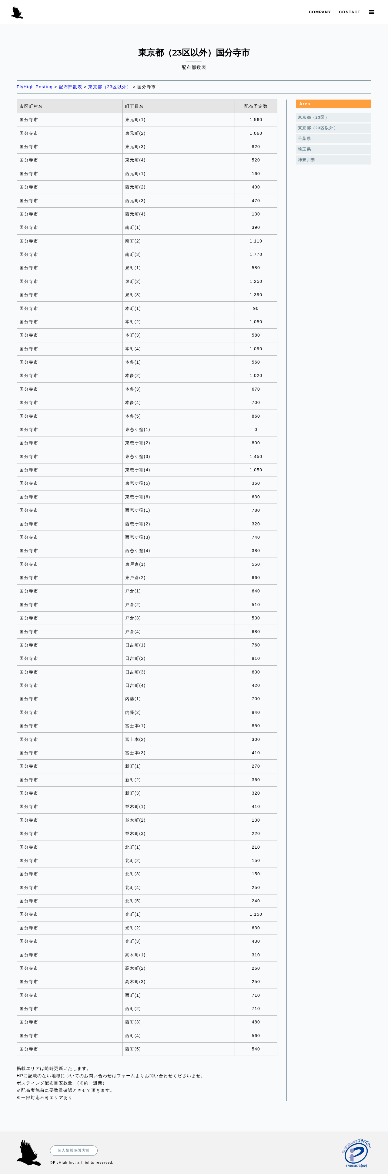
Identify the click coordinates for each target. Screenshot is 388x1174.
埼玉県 (304, 149)
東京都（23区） (313, 117)
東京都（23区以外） (318, 128)
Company (320, 12)
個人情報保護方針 (74, 1150)
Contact (349, 12)
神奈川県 (307, 160)
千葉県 (304, 139)
